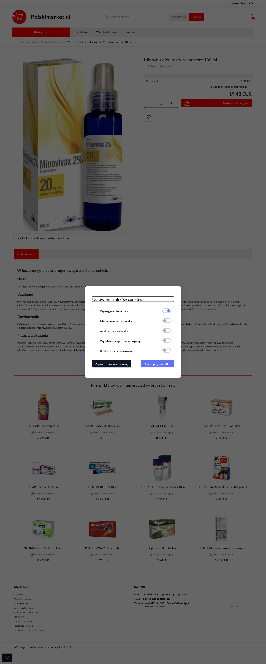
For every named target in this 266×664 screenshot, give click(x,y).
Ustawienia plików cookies (117, 299)
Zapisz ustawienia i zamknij (111, 364)
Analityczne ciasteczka (114, 331)
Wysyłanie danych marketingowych (121, 341)
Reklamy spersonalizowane (116, 351)
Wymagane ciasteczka (114, 311)
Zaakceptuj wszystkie (157, 364)
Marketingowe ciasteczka (116, 321)
